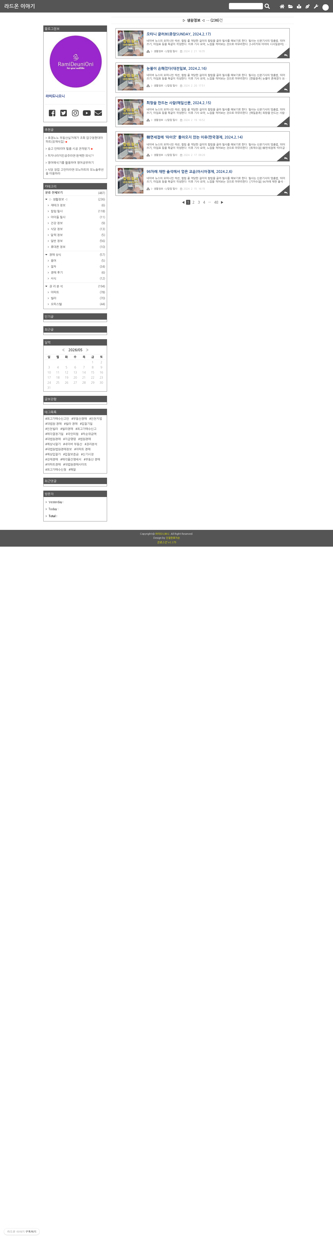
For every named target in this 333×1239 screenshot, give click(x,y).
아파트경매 (54, 946)
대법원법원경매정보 (59, 931)
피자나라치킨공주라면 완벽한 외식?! (71, 437)
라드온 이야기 (19, 6)
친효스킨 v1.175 (166, 1175)
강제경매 (52, 941)
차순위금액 (89, 916)
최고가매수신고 (86, 911)
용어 (77, 543)
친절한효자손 (173, 1171)
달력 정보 (77, 517)
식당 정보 (77, 511)
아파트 (77, 574)
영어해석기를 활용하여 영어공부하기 (71, 444)
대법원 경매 (54, 906)
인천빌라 (52, 911)
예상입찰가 (54, 936)
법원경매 (85, 921)
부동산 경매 (92, 941)
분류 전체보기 (75, 475)
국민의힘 (73, 916)
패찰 (73, 952)
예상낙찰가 (54, 926)
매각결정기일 (55, 916)
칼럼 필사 (77, 493)
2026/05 (75, 832)
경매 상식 (76, 537)
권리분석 (91, 926)
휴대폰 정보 (77, 529)
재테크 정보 (77, 487)
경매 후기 (77, 555)
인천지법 (96, 901)
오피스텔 (77, 586)
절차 (77, 549)
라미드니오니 (162, 1167)
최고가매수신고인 (58, 901)
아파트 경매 (83, 931)
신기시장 (88, 936)
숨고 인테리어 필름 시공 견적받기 (70, 430)
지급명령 (70, 921)
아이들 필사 (77, 499)
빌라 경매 (72, 906)
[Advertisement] (166, 26)
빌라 (77, 580)
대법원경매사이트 (76, 946)
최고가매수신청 (56, 952)
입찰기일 (87, 906)
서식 (77, 561)
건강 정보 (77, 505)
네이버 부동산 (73, 926)
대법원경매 (54, 921)
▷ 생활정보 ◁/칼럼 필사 (162, 74)
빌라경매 (67, 911)
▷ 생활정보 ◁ (76, 481)
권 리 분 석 (76, 568)
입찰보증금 (72, 936)
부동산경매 (80, 901)
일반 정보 (77, 523)
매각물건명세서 (71, 941)
